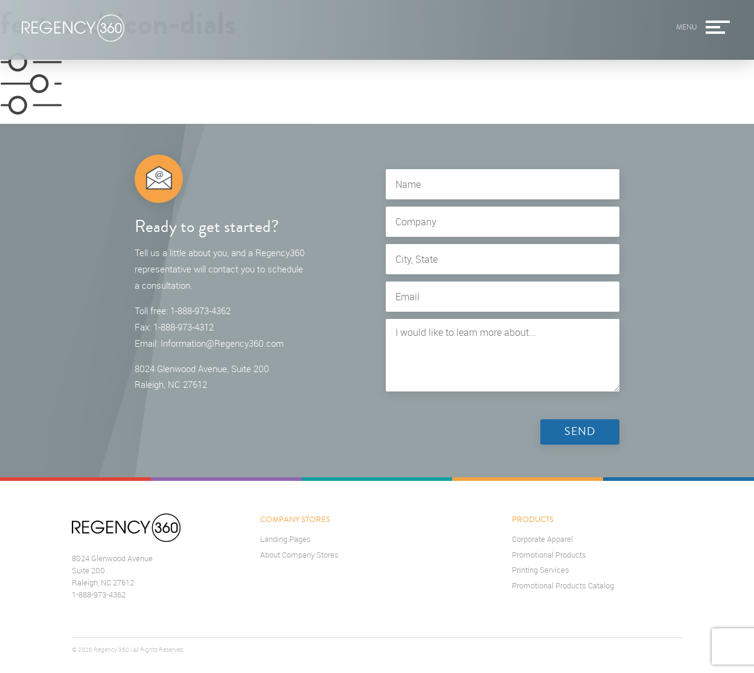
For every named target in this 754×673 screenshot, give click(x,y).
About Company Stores (299, 555)
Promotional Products (549, 555)
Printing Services (540, 570)
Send (579, 431)
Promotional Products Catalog (563, 586)
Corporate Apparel (542, 539)
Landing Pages (285, 539)
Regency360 (73, 28)
